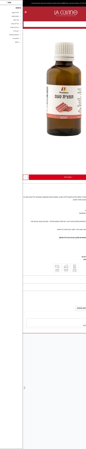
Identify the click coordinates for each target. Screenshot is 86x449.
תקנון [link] (80, 383)
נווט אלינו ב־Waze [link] (76, 435)
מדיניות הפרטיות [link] (76, 387)
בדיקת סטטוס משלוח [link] (75, 431)
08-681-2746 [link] (77, 355)
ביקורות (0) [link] (78, 308)
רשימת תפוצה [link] (77, 412)
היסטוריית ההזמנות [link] (76, 408)
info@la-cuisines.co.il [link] (74, 351)
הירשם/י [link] (69, 325)
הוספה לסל (46, 177)
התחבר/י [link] (77, 325)
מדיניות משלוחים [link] (76, 427)
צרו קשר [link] (79, 375)
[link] (81, 435)
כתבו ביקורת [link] (81, 287)
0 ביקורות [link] (73, 287)
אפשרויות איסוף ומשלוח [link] (62, 308)
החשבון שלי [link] (78, 404)
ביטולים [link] (79, 391)
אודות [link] (80, 347)
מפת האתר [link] (78, 379)
